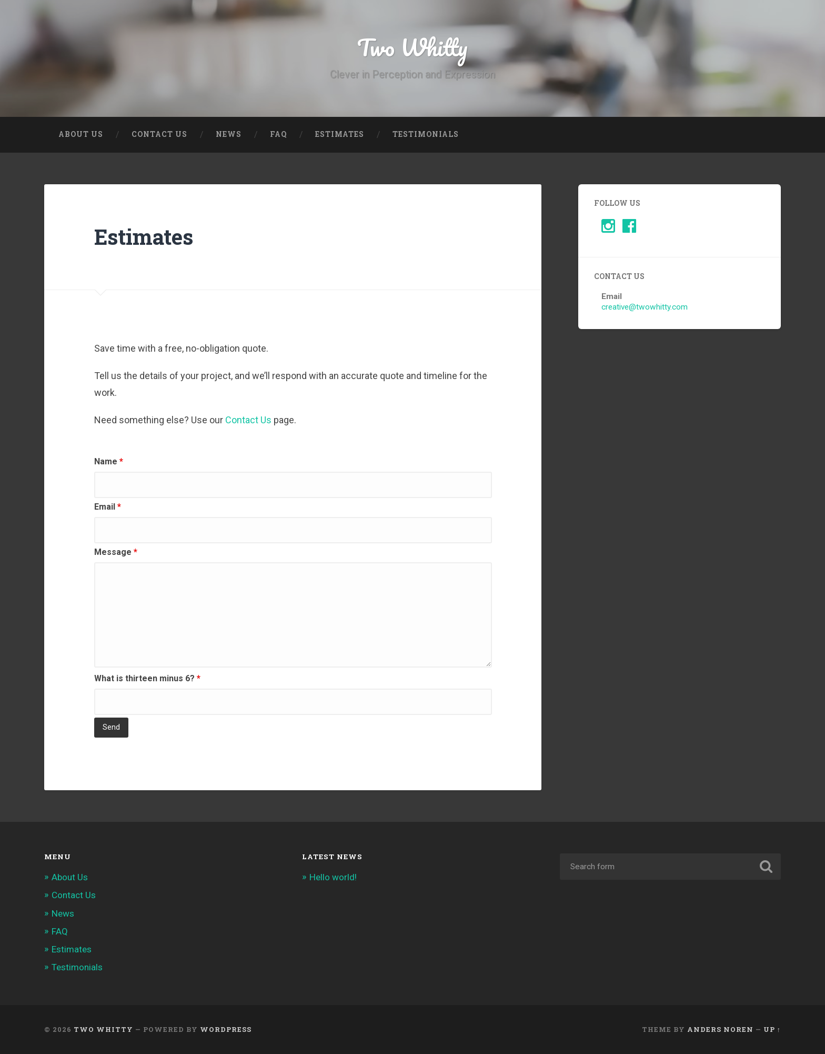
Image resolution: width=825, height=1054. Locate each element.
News (229, 134)
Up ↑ (772, 1029)
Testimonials (426, 134)
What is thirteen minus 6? (147, 678)
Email (107, 507)
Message (115, 552)
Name (108, 461)
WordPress (225, 1029)
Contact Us (159, 134)
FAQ (278, 134)
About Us (80, 134)
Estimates (339, 134)
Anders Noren (720, 1029)
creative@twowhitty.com (644, 307)
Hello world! (333, 877)
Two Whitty (412, 47)
